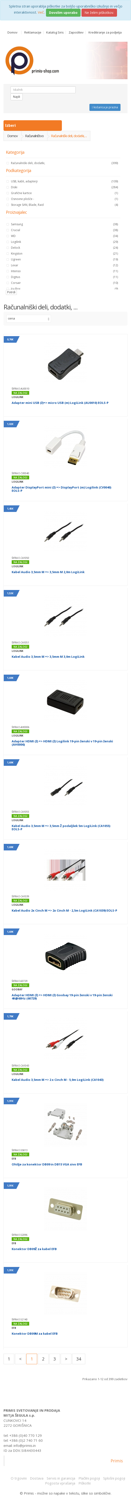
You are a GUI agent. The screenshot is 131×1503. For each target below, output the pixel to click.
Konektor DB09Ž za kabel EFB (34, 1249)
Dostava (36, 1478)
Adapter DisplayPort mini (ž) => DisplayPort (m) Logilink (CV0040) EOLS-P (61, 489)
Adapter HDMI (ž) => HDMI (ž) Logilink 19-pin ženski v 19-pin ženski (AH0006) (62, 743)
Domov (12, 32)
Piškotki (84, 1483)
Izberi (11, 125)
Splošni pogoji (114, 1478)
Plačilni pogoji (89, 1478)
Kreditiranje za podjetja (105, 32)
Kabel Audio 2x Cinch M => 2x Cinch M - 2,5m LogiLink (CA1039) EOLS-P (64, 910)
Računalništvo (34, 135)
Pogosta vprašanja (60, 1483)
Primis (117, 1463)
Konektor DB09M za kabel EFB (35, 1333)
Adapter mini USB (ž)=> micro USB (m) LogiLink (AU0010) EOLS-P (60, 403)
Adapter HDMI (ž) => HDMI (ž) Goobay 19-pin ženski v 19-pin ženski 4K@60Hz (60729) (62, 996)
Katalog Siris (55, 32)
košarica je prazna (105, 107)
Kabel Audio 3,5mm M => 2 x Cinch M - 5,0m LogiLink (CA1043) (57, 1080)
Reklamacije (32, 32)
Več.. (41, 12)
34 (78, 1359)
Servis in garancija (61, 1478)
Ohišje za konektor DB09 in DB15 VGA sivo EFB (47, 1164)
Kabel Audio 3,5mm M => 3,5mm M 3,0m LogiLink (48, 656)
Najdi (16, 97)
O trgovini (19, 1478)
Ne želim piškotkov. (99, 12)
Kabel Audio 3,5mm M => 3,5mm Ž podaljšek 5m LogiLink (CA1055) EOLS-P (61, 827)
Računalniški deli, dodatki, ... (69, 135)
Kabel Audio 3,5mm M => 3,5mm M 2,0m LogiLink (48, 572)
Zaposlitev (76, 32)
